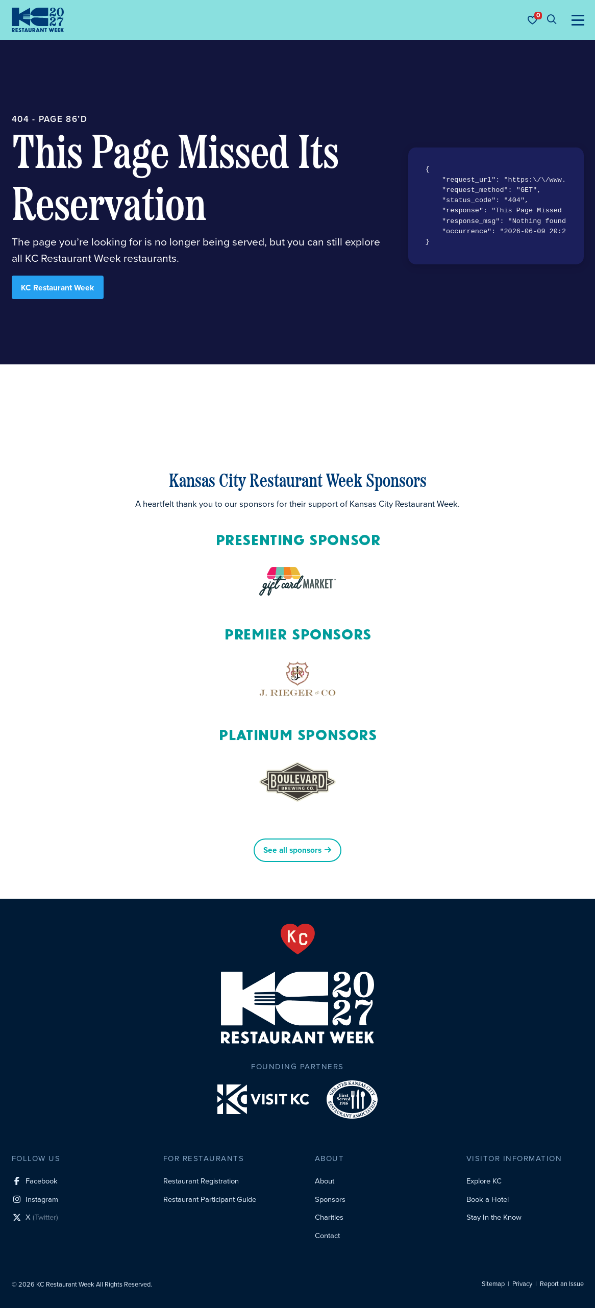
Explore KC (484, 1181)
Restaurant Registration (201, 1181)
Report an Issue (562, 1284)
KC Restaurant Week (57, 287)
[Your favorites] (532, 20)
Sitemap (493, 1284)
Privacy (522, 1284)
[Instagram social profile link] (34, 1200)
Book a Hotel (487, 1199)
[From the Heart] (298, 939)
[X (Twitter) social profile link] (34, 1219)
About (324, 1181)
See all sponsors (297, 850)
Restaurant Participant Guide (209, 1199)
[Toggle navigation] (578, 20)
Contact (327, 1235)
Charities (329, 1217)
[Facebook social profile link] (34, 1181)
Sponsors (330, 1199)
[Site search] (551, 20)
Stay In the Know (494, 1217)
